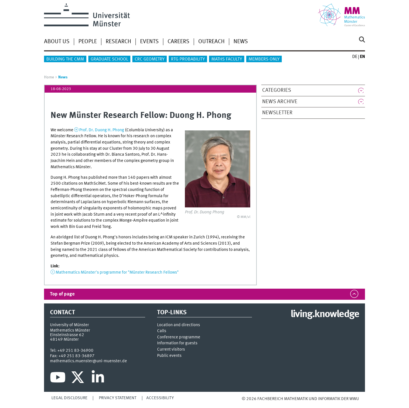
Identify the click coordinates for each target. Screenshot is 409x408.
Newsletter (277, 112)
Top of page (62, 294)
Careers (178, 42)
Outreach (211, 42)
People (87, 42)
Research (118, 42)
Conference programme (178, 337)
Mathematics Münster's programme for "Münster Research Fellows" (117, 272)
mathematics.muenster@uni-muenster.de (88, 361)
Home (49, 77)
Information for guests (177, 343)
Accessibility (160, 398)
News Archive (279, 101)
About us (57, 42)
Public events (169, 356)
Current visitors (171, 349)
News (240, 42)
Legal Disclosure (69, 398)
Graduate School (109, 59)
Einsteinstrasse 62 (67, 335)
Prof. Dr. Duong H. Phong (101, 130)
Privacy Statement (117, 398)
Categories (276, 90)
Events (149, 42)
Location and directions (178, 325)
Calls (161, 331)
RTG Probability (188, 59)
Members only (264, 59)
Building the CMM (65, 59)
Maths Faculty (226, 59)
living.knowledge (325, 314)
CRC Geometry (149, 59)
